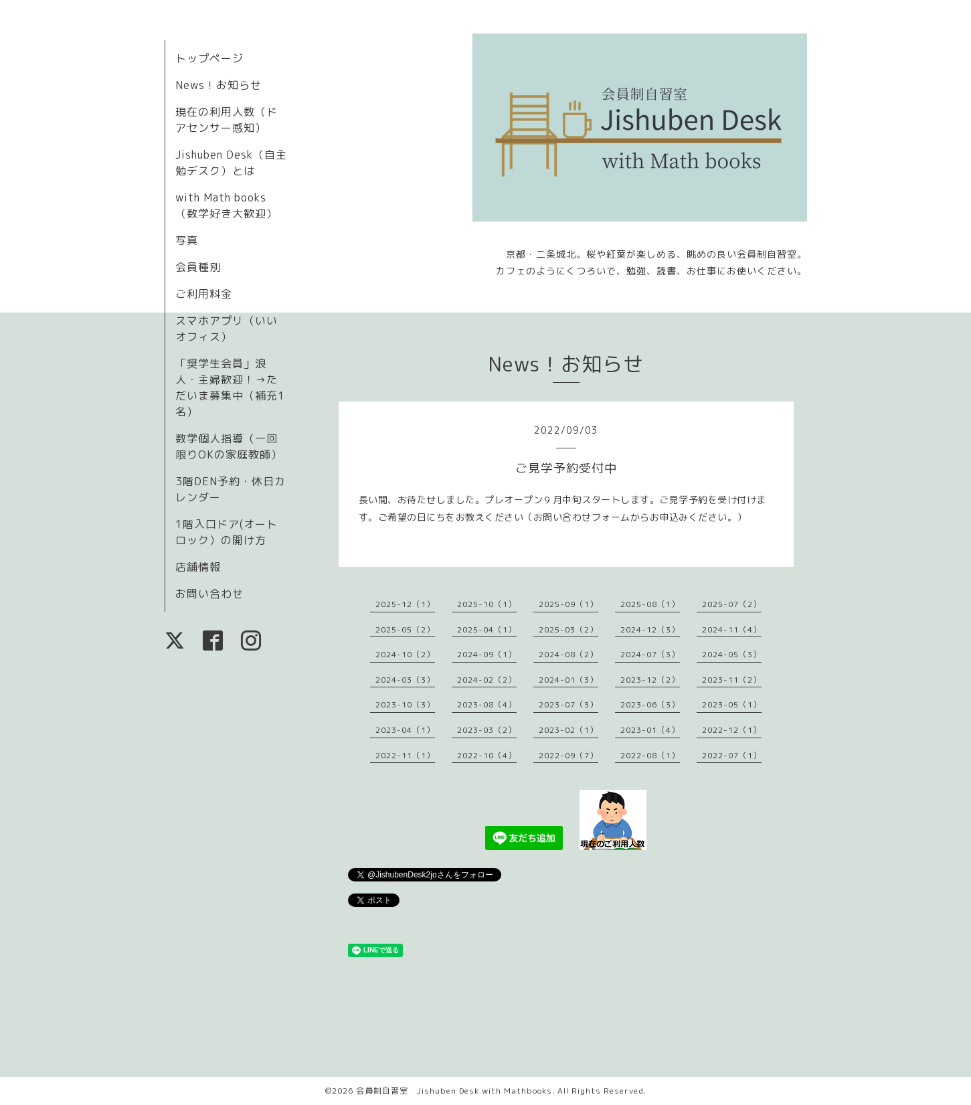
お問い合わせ (209, 593)
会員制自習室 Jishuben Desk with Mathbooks (454, 1090)
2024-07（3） (650, 654)
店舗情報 (198, 567)
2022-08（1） (650, 755)
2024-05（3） (732, 654)
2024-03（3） (405, 679)
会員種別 (198, 267)
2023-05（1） (732, 704)
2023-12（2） (650, 679)
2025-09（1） (568, 604)
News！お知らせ (218, 85)
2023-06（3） (650, 704)
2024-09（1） (487, 654)
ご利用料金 (203, 293)
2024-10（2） (405, 654)
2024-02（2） (487, 679)
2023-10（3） (405, 704)
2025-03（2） (568, 629)
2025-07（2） (732, 604)
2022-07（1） (732, 755)
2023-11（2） (732, 679)
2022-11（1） (405, 755)
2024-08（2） (568, 654)
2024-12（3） (650, 629)
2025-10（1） (487, 604)
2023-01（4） (650, 730)
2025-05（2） (405, 629)
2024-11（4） (732, 629)
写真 (186, 240)
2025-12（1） (405, 604)
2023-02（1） (568, 730)
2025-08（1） (650, 604)
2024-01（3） (568, 679)
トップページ (209, 58)
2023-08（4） (487, 704)
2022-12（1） (732, 730)
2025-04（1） (487, 629)
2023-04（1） (405, 730)
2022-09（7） (568, 755)
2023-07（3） (568, 704)
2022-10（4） (487, 755)
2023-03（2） (487, 730)
